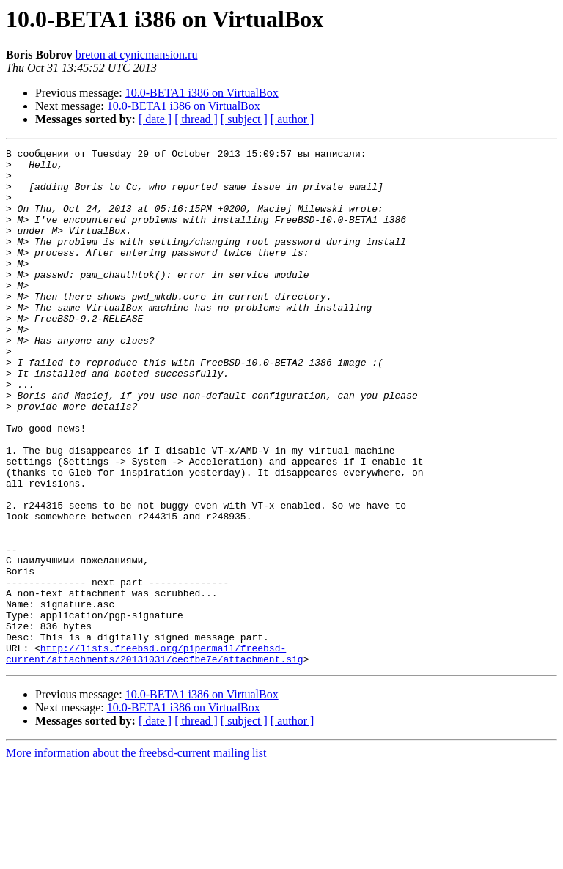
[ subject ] (244, 119)
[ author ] (292, 119)
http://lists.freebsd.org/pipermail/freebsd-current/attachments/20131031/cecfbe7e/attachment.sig (154, 755)
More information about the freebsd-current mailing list (136, 856)
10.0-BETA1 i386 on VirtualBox (202, 92)
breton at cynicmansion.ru (137, 54)
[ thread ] (196, 119)
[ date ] (155, 119)
